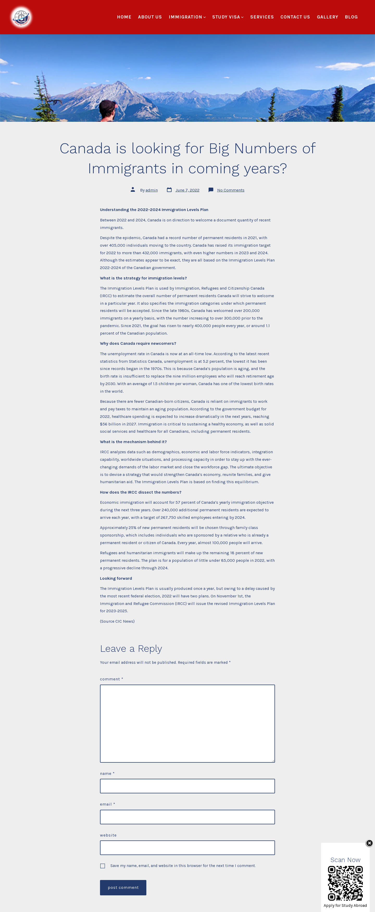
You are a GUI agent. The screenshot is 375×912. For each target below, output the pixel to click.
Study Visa (227, 17)
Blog (351, 17)
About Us (150, 17)
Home (124, 17)
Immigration (187, 17)
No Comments (231, 190)
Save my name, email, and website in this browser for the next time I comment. (183, 865)
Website (108, 835)
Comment (111, 679)
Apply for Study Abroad (345, 905)
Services (262, 17)
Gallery (327, 17)
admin (152, 190)
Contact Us (295, 17)
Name (107, 773)
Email (107, 804)
